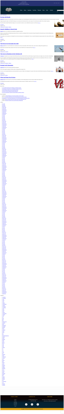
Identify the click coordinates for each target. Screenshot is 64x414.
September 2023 (4, 141)
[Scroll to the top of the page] (0, 410)
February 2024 (4, 135)
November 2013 (4, 278)
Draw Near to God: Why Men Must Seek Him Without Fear (10, 91)
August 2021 (4, 170)
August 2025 (4, 114)
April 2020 (3, 189)
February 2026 (4, 107)
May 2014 (3, 271)
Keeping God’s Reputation (6, 65)
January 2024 (4, 136)
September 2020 (4, 183)
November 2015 (4, 250)
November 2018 (4, 208)
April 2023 (3, 147)
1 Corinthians (4, 298)
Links (47, 10)
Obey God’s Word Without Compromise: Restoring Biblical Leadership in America (13, 92)
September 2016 (4, 238)
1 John (3, 299)
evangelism (6, 51)
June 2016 (3, 242)
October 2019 (4, 195)
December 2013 (4, 277)
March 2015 (3, 259)
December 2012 (4, 291)
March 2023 (3, 148)
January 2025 (4, 122)
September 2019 (4, 196)
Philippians (3, 368)
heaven (3, 341)
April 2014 (3, 272)
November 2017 (4, 222)
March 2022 (3, 162)
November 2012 (4, 292)
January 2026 (4, 108)
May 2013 (3, 285)
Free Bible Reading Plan (5, 335)
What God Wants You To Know (7, 77)
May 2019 (3, 201)
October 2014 (4, 265)
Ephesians (3, 327)
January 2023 (4, 150)
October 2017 (4, 223)
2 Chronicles (4, 306)
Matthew (3, 362)
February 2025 (4, 121)
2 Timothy (3, 314)
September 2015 (4, 252)
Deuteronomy (4, 325)
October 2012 (4, 293)
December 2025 (4, 109)
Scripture (3, 376)
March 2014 (3, 273)
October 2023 (4, 140)
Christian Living (2, 51)
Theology (6, 75)
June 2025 (3, 116)
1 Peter (3, 301)
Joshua (3, 352)
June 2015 (3, 256)
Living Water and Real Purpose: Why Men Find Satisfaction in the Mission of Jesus (18, 98)
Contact (51, 10)
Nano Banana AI (4, 98)
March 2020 (3, 190)
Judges (3, 355)
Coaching (34, 10)
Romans (3, 374)
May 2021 (3, 174)
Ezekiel (3, 332)
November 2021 (4, 167)
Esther (3, 328)
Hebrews (3, 342)
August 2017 (4, 225)
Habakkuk (3, 339)
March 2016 (3, 245)
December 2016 (4, 235)
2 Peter (3, 311)
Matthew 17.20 (2, 45)
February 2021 (4, 177)
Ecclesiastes (3, 326)
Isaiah (3, 345)
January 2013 (4, 290)
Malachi (3, 360)
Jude (2, 353)
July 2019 (3, 198)
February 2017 (4, 232)
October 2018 (4, 209)
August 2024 (4, 128)
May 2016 (3, 243)
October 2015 (4, 251)
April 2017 (3, 230)
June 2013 (3, 284)
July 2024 (3, 129)
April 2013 (3, 286)
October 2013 (4, 279)
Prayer (3, 369)
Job (2, 348)
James (3, 346)
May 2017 (3, 229)
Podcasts (39, 10)
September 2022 (4, 155)
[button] (47, 10)
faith (1, 41)
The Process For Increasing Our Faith (9, 43)
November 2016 (4, 236)
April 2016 (3, 244)
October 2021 (4, 168)
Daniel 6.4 (1, 31)
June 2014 (3, 270)
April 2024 (3, 133)
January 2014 (4, 276)
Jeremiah (3, 347)
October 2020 (4, 182)
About (25, 10)
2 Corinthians (4, 307)
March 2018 (3, 217)
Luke (3, 359)
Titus (3, 380)
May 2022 (3, 160)
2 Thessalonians (4, 313)
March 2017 (3, 231)
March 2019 (3, 203)
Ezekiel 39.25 (2, 67)
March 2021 (3, 176)
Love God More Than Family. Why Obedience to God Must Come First (11, 87)
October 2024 (4, 126)
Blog (3, 320)
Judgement (6, 63)
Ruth (3, 375)
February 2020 (4, 191)
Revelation (3, 373)
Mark (3, 361)
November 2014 (4, 264)
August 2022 (4, 156)
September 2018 (4, 210)
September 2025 (4, 113)
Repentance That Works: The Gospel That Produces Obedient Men (14, 100)
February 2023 (4, 149)
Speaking (29, 10)
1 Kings (3, 300)
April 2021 (3, 175)
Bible (3, 319)
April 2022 (3, 161)
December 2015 (4, 249)
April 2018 (3, 216)
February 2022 (4, 163)
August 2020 (4, 184)
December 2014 (4, 263)
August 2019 (4, 197)
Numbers (3, 366)
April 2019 (3, 202)
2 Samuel (3, 312)
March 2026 (3, 106)
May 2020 (3, 188)
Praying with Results (5, 17)
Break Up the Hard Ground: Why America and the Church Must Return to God (15, 99)
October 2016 (4, 237)
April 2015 (3, 258)
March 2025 (3, 120)
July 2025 (3, 115)
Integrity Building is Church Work (8, 29)
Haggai (3, 340)
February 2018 (4, 218)
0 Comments (2, 24)
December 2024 (4, 123)
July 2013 (3, 283)
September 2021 (4, 169)
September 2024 (4, 127)
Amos (3, 318)
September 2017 (4, 224)
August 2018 (4, 211)
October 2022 (4, 154)
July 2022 (3, 157)
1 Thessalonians (4, 304)
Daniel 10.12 (2, 19)
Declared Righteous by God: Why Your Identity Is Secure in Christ (15, 95)
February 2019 (4, 204)
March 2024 (3, 134)
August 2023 (4, 142)
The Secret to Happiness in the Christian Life (11, 53)
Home (21, 10)
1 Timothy (3, 305)
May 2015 (3, 257)
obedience (10, 63)
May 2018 (3, 215)
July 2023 (3, 143)
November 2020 (4, 181)
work (3, 382)
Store (44, 10)
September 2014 (4, 266)
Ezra (2, 333)
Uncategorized (4, 381)
